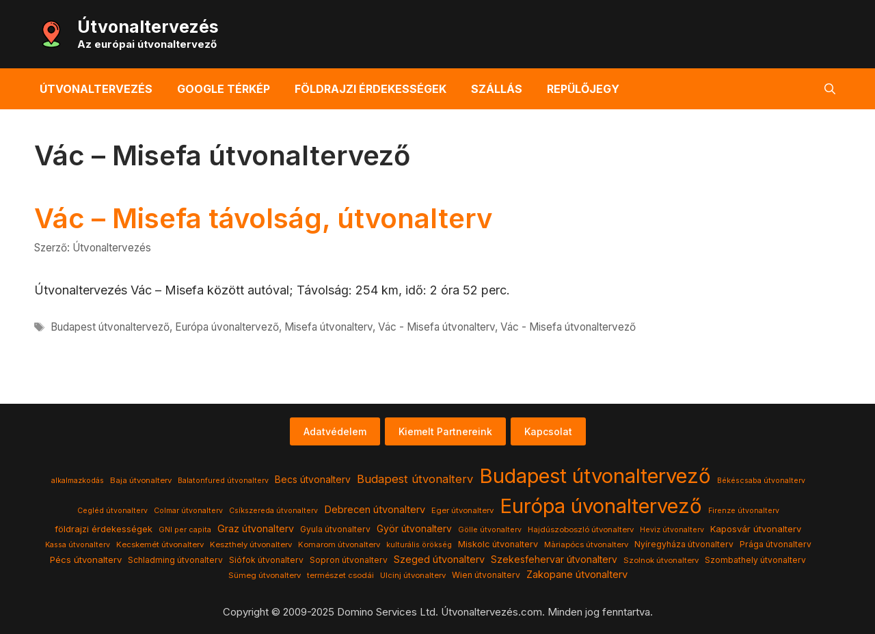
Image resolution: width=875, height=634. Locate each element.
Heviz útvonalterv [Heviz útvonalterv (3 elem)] (672, 529)
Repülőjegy (583, 89)
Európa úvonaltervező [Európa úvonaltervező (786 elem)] (601, 506)
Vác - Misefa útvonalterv (436, 326)
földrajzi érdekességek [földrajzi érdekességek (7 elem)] (103, 528)
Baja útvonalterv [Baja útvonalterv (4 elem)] (141, 480)
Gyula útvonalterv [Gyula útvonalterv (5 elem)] (335, 529)
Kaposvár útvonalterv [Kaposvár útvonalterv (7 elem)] (755, 528)
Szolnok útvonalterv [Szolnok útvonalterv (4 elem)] (661, 560)
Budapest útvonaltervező (110, 326)
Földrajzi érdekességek (370, 89)
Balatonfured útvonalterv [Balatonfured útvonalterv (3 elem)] (223, 480)
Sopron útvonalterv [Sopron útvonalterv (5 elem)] (349, 560)
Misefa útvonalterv (328, 326)
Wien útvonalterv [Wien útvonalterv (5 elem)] (486, 575)
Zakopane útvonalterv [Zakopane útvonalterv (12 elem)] (577, 574)
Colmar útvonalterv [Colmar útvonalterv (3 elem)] (188, 510)
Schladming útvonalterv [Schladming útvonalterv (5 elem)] (175, 560)
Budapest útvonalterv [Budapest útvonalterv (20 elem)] (415, 479)
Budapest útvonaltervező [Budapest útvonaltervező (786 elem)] (595, 476)
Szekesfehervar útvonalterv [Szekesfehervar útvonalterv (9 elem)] (554, 559)
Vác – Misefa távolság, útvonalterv (263, 218)
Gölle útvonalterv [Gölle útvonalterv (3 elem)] (490, 529)
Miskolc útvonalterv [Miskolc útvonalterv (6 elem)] (498, 544)
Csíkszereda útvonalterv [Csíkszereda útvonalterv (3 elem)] (273, 510)
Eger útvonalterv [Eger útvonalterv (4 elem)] (462, 510)
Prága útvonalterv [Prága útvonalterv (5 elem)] (775, 544)
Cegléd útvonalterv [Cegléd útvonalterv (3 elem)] (112, 510)
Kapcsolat (548, 431)
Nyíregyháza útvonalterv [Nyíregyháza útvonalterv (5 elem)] (683, 544)
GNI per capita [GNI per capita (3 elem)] (185, 529)
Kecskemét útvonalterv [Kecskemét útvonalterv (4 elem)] (160, 544)
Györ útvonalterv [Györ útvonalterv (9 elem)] (414, 528)
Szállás (496, 89)
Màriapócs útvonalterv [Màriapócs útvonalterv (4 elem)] (586, 544)
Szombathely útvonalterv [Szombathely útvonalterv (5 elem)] (755, 560)
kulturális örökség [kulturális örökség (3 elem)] (419, 544)
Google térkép (223, 89)
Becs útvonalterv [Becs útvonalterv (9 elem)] (313, 479)
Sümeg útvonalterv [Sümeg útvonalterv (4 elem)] (264, 575)
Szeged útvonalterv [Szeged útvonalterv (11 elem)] (439, 559)
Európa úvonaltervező (227, 326)
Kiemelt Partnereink (445, 431)
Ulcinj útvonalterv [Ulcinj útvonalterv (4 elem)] (413, 575)
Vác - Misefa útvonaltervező (568, 326)
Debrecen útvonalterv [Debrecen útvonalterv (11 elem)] (374, 510)
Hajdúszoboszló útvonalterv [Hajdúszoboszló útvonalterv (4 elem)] (581, 529)
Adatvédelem (335, 431)
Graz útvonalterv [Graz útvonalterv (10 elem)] (255, 528)
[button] (830, 88)
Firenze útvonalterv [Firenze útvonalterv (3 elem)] (743, 510)
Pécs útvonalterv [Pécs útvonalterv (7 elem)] (86, 559)
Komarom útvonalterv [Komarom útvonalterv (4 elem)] (339, 544)
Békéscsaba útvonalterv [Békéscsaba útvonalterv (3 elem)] (761, 480)
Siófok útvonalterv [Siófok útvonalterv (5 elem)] (266, 560)
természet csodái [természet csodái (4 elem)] (340, 575)
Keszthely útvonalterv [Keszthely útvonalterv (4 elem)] (251, 544)
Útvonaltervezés (148, 26)
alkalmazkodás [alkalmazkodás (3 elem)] (77, 480)
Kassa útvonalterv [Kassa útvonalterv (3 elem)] (77, 544)
